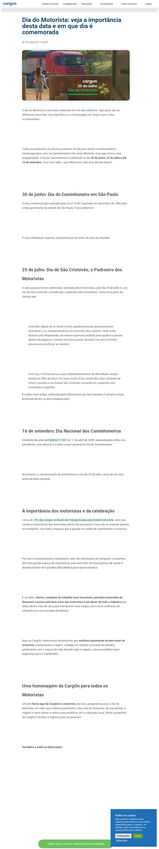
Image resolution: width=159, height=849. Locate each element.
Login (149, 3)
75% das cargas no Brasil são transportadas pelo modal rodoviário (74, 520)
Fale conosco (130, 3)
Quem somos (50, 3)
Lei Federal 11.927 (55, 440)
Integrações (70, 3)
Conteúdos (108, 3)
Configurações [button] (123, 836)
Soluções (88, 3)
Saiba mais (121, 840)
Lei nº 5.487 (74, 203)
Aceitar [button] (138, 836)
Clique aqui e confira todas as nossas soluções (76, 843)
